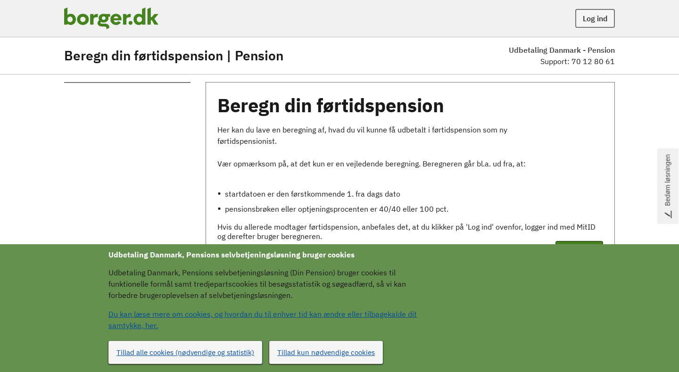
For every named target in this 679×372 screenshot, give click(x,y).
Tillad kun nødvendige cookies (326, 352)
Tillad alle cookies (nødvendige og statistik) (185, 352)
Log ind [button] (595, 18)
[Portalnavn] (111, 18)
